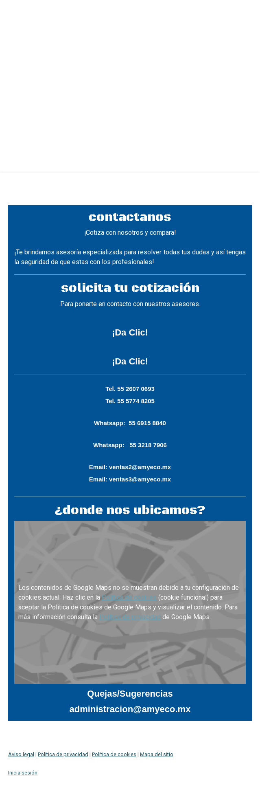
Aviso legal (21, 754)
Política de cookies (129, 597)
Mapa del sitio (156, 754)
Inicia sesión (22, 773)
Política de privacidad (130, 617)
